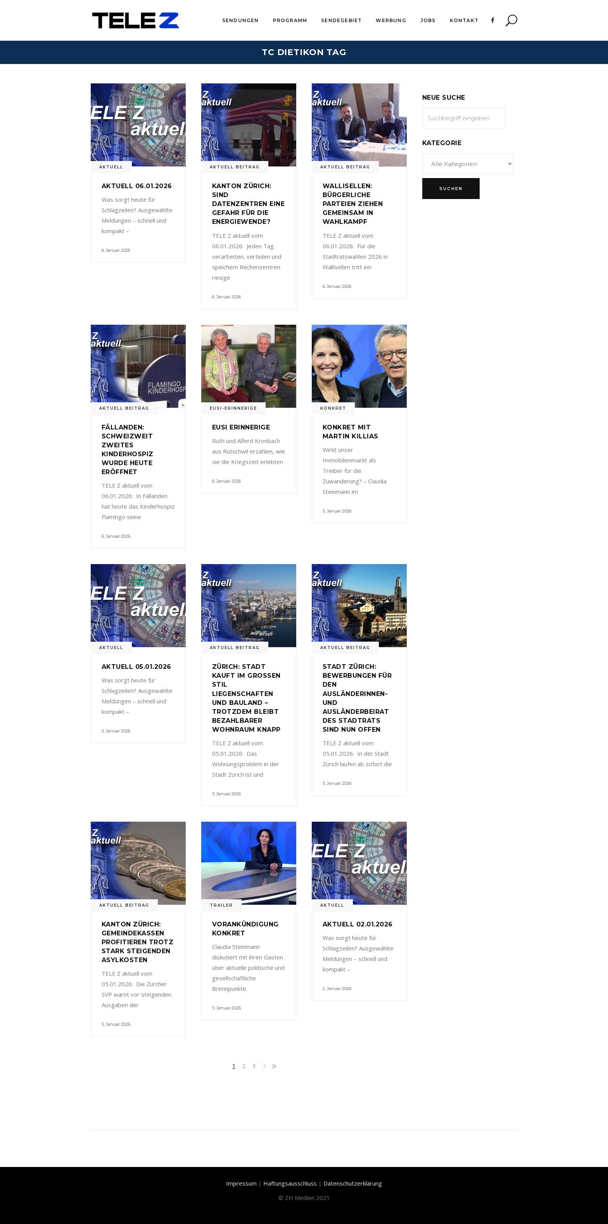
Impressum (241, 1183)
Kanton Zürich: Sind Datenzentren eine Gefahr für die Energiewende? (248, 203)
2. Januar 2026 (337, 988)
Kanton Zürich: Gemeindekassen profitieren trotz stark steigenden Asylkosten (137, 942)
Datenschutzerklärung (352, 1183)
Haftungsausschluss (290, 1183)
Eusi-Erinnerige (233, 408)
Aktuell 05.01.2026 (136, 666)
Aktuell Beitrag (235, 167)
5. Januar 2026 (337, 511)
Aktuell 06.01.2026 (137, 186)
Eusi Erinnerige (241, 427)
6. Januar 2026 (116, 250)
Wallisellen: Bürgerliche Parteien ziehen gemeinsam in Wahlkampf (353, 203)
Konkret (333, 408)
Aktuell (111, 167)
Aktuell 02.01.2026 (358, 924)
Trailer (221, 905)
